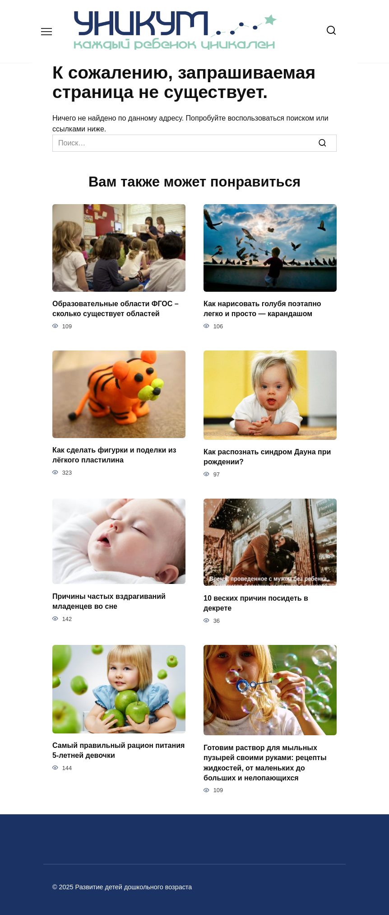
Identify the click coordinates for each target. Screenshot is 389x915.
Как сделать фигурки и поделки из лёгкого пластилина (114, 455)
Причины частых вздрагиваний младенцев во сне (109, 601)
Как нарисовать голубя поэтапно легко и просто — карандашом (262, 308)
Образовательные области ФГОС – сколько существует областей (115, 308)
